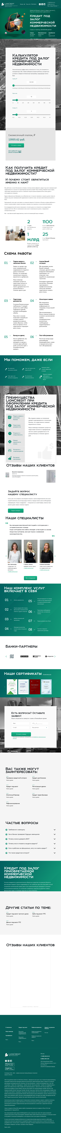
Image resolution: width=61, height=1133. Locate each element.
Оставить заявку (16, 145)
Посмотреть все (47, 674)
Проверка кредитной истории (17, 779)
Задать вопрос (15, 510)
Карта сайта (7, 1127)
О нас (27, 4)
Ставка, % (14, 108)
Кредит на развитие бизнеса (50, 1028)
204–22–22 (51, 2)
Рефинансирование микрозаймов (36, 1032)
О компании (9, 1027)
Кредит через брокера (43, 796)
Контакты (33, 4)
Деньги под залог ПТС (17, 924)
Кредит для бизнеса (43, 779)
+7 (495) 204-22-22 (12, 571)
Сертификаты (9, 1035)
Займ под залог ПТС (43, 915)
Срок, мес (14, 93)
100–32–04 (51, 4)
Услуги (21, 4)
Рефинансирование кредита (36, 1036)
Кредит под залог (17, 788)
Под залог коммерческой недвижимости (22, 1032)
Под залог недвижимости (22, 1038)
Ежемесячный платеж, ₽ (21, 135)
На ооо (46, 1032)
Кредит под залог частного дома (17, 915)
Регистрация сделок (43, 788)
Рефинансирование (17, 805)
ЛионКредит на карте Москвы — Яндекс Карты (30, 1006)
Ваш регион (35, 727)
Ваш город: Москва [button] (52, 6)
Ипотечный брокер (17, 796)
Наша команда (9, 1031)
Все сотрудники (30, 578)
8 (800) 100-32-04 (45, 1058)
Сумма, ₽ (14, 78)
